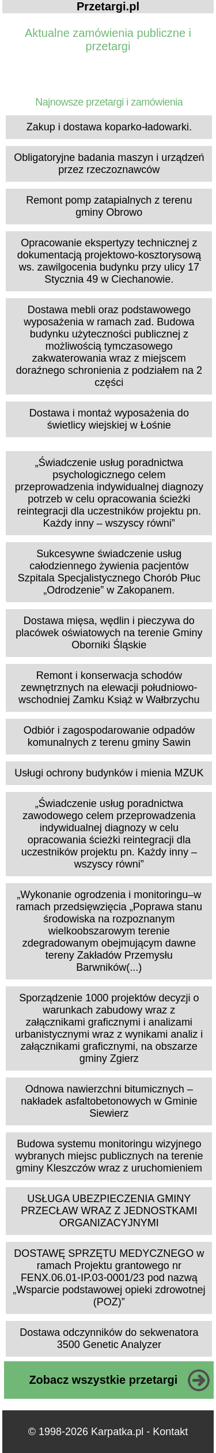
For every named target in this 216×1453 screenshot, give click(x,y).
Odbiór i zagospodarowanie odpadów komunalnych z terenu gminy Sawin (109, 736)
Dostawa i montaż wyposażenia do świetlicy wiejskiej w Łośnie (109, 419)
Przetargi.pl (108, 6)
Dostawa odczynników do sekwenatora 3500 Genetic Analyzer (109, 1338)
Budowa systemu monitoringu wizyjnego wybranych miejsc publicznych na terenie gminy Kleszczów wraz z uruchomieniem (109, 1156)
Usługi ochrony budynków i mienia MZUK (108, 773)
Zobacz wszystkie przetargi (103, 1379)
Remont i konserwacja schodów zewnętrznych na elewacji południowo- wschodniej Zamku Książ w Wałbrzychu (108, 687)
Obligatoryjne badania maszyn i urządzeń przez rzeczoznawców (109, 163)
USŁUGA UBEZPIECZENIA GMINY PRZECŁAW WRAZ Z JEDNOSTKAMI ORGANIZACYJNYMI (109, 1211)
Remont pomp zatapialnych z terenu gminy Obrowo (109, 206)
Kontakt (170, 1431)
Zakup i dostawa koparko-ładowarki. (109, 127)
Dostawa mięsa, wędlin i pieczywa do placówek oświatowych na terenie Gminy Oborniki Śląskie (109, 633)
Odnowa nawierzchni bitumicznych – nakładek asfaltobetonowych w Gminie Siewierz (109, 1101)
